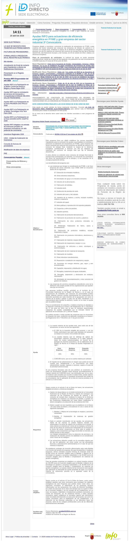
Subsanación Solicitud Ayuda (107, 87)
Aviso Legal (9, 536)
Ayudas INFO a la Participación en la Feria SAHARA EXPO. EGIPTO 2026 (16, 119)
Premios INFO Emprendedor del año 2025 (16, 80)
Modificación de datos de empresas (17, 150)
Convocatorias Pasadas (16, 157)
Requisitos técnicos (80, 23)
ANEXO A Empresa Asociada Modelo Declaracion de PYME (110, 125)
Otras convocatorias (13, 167)
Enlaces (108, 23)
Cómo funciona (44, 23)
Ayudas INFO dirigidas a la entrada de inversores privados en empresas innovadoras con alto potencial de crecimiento (16, 127)
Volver (92, 523)
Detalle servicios (96, 23)
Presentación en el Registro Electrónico (14, 74)
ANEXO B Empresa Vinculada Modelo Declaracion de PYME (110, 129)
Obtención (31, 23)
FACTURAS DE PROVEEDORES (16, 52)
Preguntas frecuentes (61, 23)
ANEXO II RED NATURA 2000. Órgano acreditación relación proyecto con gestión (111, 114)
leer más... (100, 227)
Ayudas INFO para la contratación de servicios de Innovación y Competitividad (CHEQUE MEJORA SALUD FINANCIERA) (17, 95)
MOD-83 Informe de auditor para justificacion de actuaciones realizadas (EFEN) (110, 152)
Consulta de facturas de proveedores (12, 145)
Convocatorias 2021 (79, 29)
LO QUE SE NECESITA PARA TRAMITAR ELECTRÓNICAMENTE (17, 47)
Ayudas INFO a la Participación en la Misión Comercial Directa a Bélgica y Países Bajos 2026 (16, 86)
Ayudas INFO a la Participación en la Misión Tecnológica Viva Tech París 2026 (16, 111)
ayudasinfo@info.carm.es (67, 511)
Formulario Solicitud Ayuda (107, 85)
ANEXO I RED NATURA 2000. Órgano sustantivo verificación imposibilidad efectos (110, 108)
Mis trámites (8, 61)
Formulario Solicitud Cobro (107, 90)
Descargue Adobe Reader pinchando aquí (54, 121)
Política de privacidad (22, 536)
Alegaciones (102, 93)
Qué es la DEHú (120, 23)
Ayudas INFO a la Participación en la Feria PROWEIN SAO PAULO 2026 (16, 103)
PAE (5, 153)
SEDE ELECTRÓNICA (12, 42)
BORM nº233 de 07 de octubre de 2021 (69, 134)
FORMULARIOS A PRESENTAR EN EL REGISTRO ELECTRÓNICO (17, 57)
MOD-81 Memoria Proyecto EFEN (109, 133)
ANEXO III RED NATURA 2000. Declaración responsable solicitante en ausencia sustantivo (110, 120)
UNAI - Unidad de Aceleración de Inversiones (16, 139)
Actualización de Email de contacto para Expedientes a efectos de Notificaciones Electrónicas (16, 67)
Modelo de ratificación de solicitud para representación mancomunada (111, 175)
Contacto (35, 536)
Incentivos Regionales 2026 (14, 134)
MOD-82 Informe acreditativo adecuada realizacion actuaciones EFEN (111, 147)
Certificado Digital (17, 23)
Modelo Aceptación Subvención (108, 172)
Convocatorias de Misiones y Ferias (16, 162)
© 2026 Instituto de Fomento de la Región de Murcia (57, 536)
